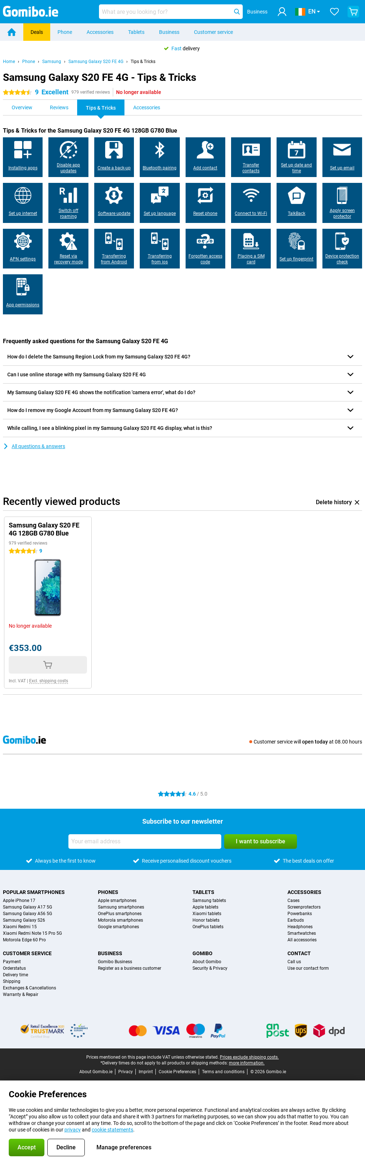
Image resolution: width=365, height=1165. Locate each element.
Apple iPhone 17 (19, 900)
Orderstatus (14, 968)
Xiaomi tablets (207, 913)
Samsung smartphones (121, 907)
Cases (293, 900)
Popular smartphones (34, 892)
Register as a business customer (129, 968)
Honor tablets (206, 920)
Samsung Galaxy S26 (24, 920)
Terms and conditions (223, 1071)
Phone (64, 32)
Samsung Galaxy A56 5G (27, 913)
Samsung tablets (209, 900)
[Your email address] (144, 841)
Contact (299, 953)
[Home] (11, 32)
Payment (12, 961)
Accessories (100, 32)
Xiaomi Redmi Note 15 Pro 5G (32, 933)
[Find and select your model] (171, 11)
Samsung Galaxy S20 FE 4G (95, 61)
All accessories (302, 939)
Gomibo (203, 953)
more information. (247, 1063)
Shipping (11, 981)
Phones (108, 892)
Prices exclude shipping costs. (249, 1057)
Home (9, 61)
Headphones (300, 926)
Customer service (213, 32)
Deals (37, 32)
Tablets (136, 32)
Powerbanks (299, 913)
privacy (72, 1130)
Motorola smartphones (120, 920)
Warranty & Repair (20, 994)
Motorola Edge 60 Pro (24, 939)
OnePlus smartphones (120, 913)
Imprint (146, 1071)
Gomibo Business (115, 961)
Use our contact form (308, 968)
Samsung (51, 61)
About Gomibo (207, 961)
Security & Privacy (210, 968)
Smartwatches (301, 933)
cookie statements (112, 1130)
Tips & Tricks (143, 61)
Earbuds (295, 920)
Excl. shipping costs (48, 680)
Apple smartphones (117, 900)
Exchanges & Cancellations (29, 988)
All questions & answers (34, 446)
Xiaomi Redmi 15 (20, 926)
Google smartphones (118, 926)
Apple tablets (205, 907)
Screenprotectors (304, 907)
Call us (294, 961)
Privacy (125, 1071)
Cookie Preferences (177, 1071)
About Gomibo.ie (95, 1071)
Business (169, 32)
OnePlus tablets (208, 926)
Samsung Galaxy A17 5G (27, 907)
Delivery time (15, 974)
